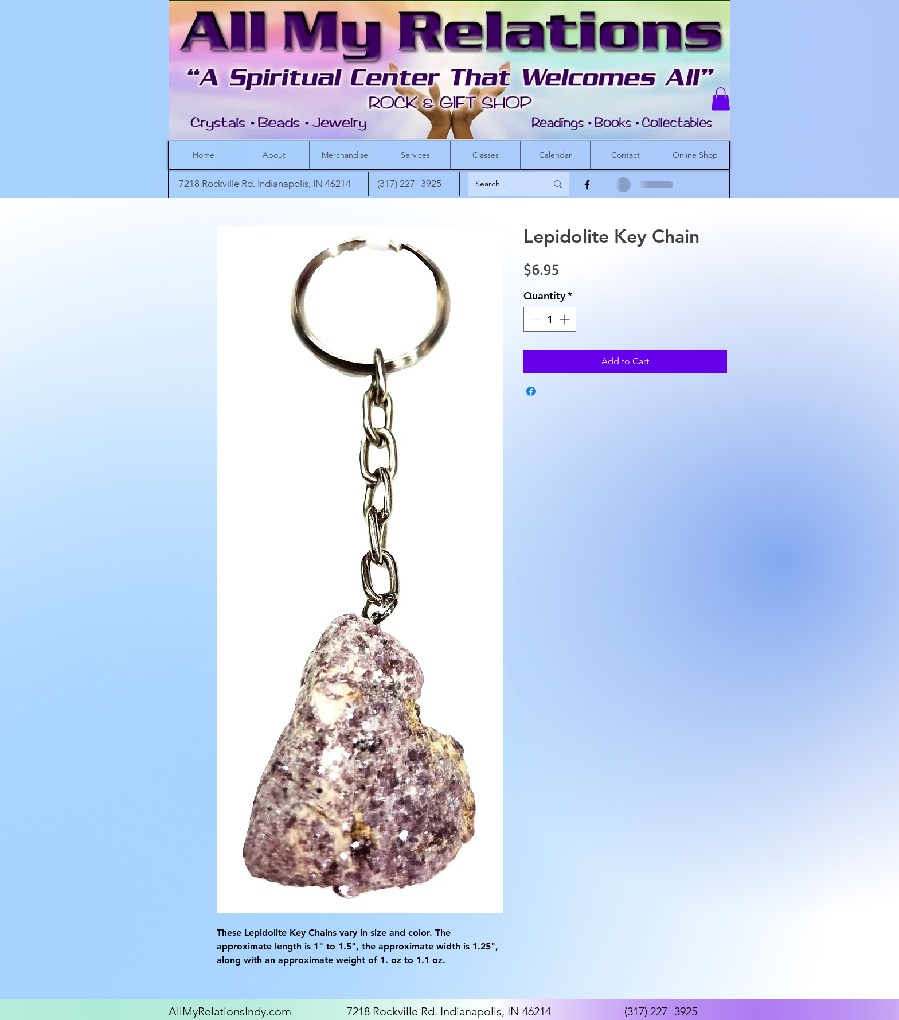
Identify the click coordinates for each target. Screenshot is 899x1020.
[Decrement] (534, 319)
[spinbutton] (550, 319)
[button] (720, 99)
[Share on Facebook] (531, 391)
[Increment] (565, 319)
